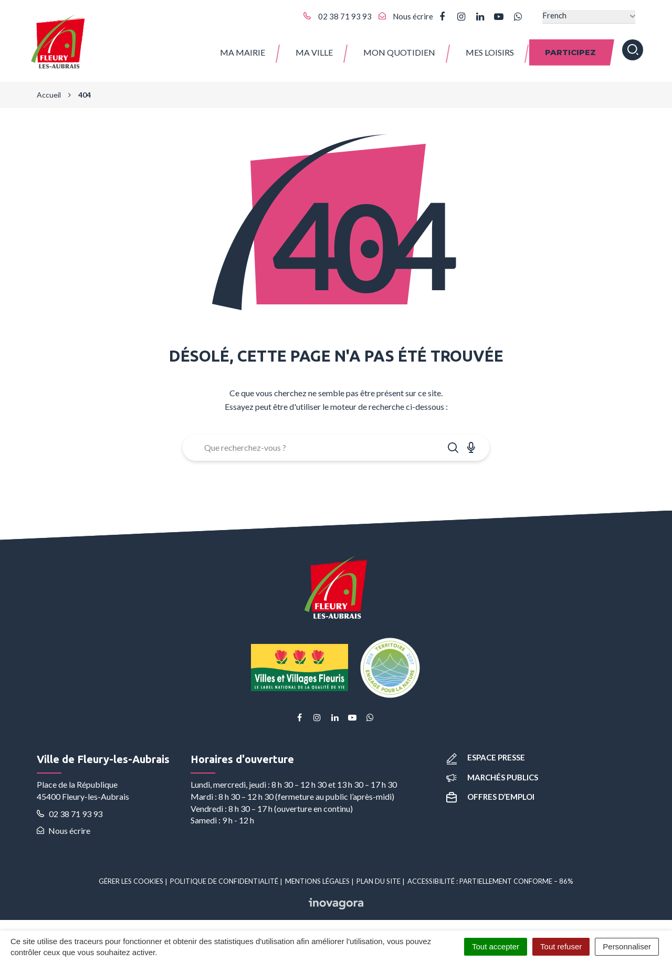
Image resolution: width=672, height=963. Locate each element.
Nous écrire (63, 830)
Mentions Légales (317, 881)
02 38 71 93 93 (69, 814)
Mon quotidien (399, 52)
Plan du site (378, 881)
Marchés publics (492, 777)
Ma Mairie (242, 52)
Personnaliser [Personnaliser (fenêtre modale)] (627, 946)
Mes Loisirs (490, 52)
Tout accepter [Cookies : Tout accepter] (495, 946)
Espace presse (485, 757)
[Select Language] (588, 16)
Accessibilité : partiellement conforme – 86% (490, 881)
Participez (570, 52)
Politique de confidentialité (224, 881)
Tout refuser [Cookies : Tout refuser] (561, 946)
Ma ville (314, 52)
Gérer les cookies (131, 881)
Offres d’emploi (490, 796)
